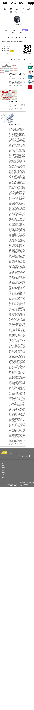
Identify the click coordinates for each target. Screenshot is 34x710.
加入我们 (3, 463)
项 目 (14, 30)
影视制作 (3, 479)
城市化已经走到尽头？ (16, 124)
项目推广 (3, 474)
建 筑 (17, 9)
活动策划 (3, 477)
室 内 (28, 9)
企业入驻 (3, 470)
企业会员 (3, 472)
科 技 (17, 12)
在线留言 (12, 50)
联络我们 (3, 465)
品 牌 (11, 12)
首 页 (5, 9)
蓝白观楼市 (16, 85)
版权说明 (3, 467)
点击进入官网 (25, 30)
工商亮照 (22, 485)
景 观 (22, 9)
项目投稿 (3, 468)
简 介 (6, 30)
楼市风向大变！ (14, 101)
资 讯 (11, 9)
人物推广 (3, 475)
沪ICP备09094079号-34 (24, 484)
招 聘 (21, 32)
